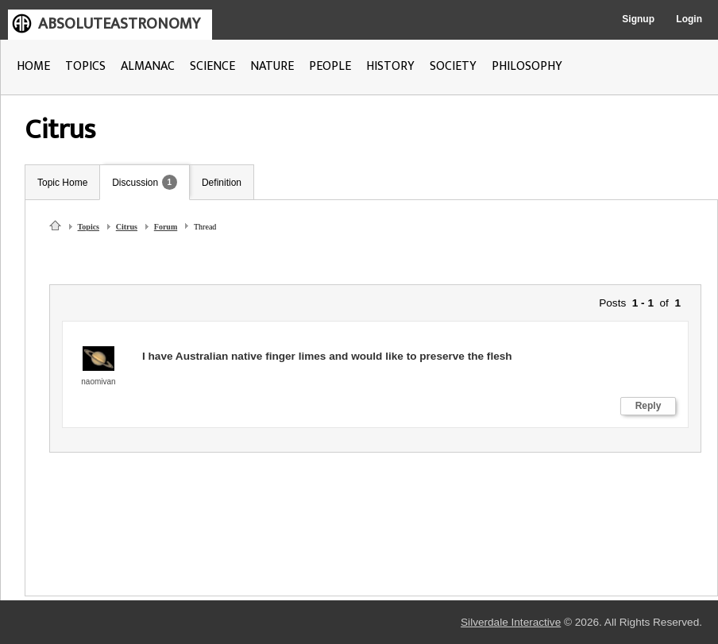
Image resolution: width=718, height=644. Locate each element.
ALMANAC (148, 66)
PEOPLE (330, 66)
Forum (165, 226)
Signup (638, 19)
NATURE (272, 66)
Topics (88, 226)
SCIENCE (212, 66)
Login (689, 19)
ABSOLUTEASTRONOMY (119, 23)
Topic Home (62, 182)
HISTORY (390, 66)
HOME (33, 66)
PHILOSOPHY (527, 66)
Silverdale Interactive (511, 622)
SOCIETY (453, 66)
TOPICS (85, 66)
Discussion (135, 182)
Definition (221, 182)
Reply (648, 405)
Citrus (126, 226)
